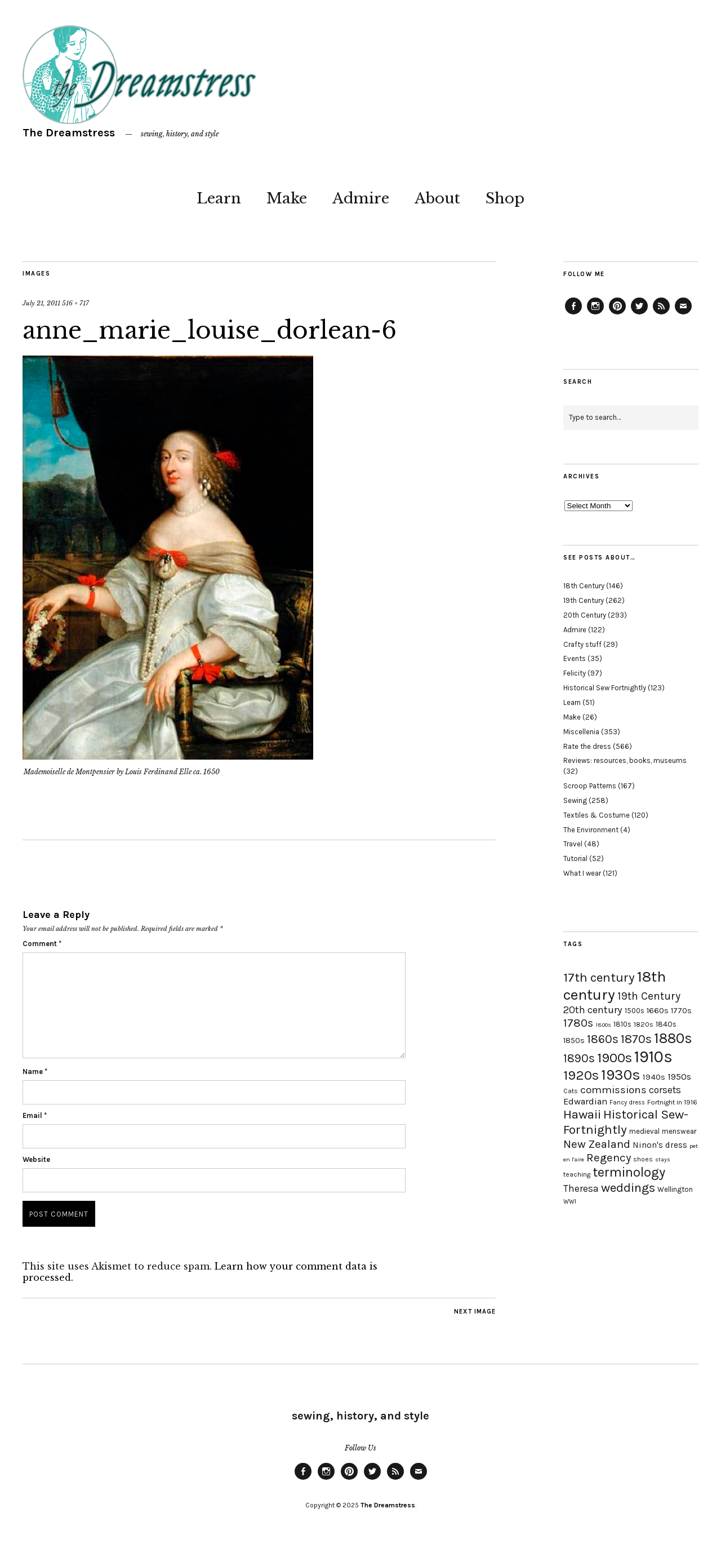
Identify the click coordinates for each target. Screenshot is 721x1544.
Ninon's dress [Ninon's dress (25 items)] (660, 1145)
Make (286, 198)
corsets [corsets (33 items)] (665, 1089)
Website (36, 1159)
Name (35, 1071)
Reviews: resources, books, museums (625, 760)
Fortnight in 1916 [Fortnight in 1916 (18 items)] (672, 1102)
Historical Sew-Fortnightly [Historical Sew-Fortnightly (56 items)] (625, 1122)
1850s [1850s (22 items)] (574, 1040)
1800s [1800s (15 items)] (603, 1024)
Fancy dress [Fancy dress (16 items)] (627, 1102)
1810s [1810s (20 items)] (622, 1024)
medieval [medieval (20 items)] (644, 1131)
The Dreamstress (69, 132)
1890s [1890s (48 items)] (579, 1058)
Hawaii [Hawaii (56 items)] (582, 1114)
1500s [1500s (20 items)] (634, 1010)
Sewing (575, 800)
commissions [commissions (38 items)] (613, 1090)
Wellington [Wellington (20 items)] (675, 1189)
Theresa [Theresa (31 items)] (581, 1188)
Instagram (595, 313)
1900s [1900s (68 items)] (614, 1058)
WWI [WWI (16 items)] (569, 1201)
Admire (360, 198)
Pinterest (617, 313)
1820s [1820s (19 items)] (643, 1024)
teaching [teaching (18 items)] (576, 1174)
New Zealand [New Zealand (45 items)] (596, 1144)
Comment (42, 943)
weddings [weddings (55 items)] (628, 1187)
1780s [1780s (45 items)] (578, 1023)
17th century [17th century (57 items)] (599, 977)
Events (574, 658)
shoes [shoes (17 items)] (643, 1159)
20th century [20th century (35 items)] (592, 1010)
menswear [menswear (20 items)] (679, 1131)
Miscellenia (581, 731)
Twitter (639, 313)
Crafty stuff (582, 644)
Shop (505, 198)
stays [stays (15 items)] (662, 1159)
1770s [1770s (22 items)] (681, 1010)
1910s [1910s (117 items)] (653, 1056)
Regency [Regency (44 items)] (608, 1157)
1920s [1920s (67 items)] (581, 1075)
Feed (661, 313)
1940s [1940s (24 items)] (654, 1077)
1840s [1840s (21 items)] (666, 1023)
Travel (572, 844)
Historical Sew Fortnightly (604, 688)
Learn (219, 198)
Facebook (573, 313)
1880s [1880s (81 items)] (673, 1038)
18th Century (583, 586)
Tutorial (575, 858)
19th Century (583, 600)
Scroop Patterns (589, 786)
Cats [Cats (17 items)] (570, 1091)
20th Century (584, 615)
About (437, 198)
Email (35, 1115)
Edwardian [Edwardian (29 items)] (585, 1101)
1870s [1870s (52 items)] (636, 1039)
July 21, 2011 (41, 303)
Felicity (574, 673)
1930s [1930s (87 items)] (620, 1075)
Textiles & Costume (596, 815)
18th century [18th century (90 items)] (614, 986)
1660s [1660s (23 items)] (658, 1010)
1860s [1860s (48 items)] (602, 1039)
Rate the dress (587, 746)
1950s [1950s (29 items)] (679, 1076)
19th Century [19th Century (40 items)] (648, 996)
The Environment (590, 830)
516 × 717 (75, 303)
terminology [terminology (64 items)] (629, 1172)
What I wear (582, 873)
